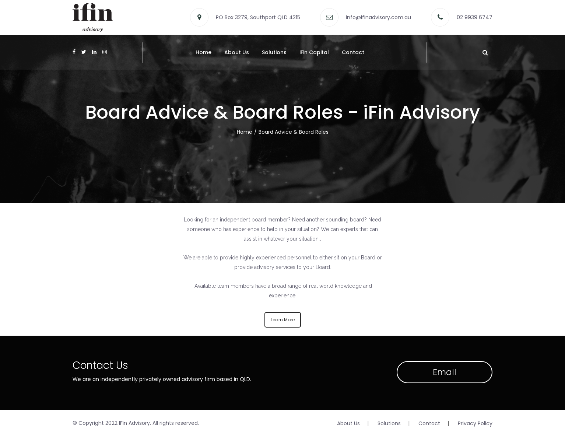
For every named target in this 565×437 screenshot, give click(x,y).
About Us (236, 52)
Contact (353, 52)
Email (444, 372)
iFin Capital (314, 52)
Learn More (283, 320)
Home (203, 52)
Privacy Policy (475, 423)
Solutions (274, 52)
